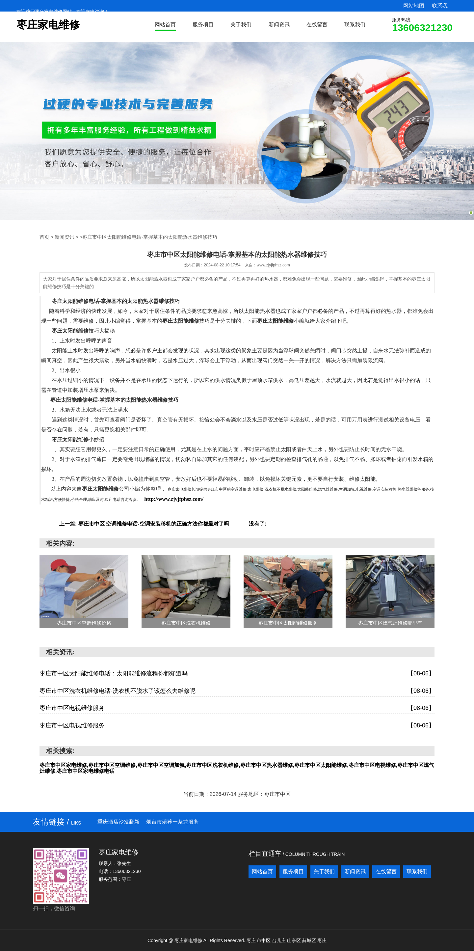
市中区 (264, 940)
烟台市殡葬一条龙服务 (172, 821)
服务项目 (203, 24)
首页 (44, 237)
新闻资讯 (279, 24)
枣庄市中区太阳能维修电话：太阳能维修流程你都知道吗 (237, 673)
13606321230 (422, 28)
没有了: (257, 523)
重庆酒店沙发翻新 (118, 821)
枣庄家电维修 (48, 25)
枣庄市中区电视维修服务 (237, 708)
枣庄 (252, 940)
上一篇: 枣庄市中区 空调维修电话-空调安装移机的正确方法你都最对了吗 (144, 523)
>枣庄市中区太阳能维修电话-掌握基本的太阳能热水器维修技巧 (142, 237)
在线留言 (317, 24)
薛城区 (309, 940)
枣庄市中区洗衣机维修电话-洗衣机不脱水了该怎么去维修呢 (237, 691)
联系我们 (354, 24)
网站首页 (165, 24)
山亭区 (294, 940)
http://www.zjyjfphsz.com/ (173, 499)
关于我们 (240, 24)
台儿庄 (279, 940)
